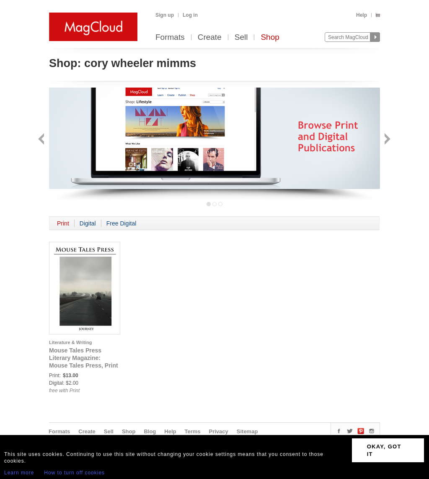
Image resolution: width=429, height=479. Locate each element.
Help (361, 15)
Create (210, 37)
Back (42, 139)
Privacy (218, 431)
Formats (170, 37)
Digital (88, 223)
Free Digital (121, 223)
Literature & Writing (70, 342)
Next (386, 139)
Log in (190, 15)
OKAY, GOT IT (384, 450)
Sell (241, 37)
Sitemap (247, 431)
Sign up (164, 15)
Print (63, 223)
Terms (192, 431)
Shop (270, 37)
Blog (150, 431)
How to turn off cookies (74, 473)
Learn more (19, 473)
